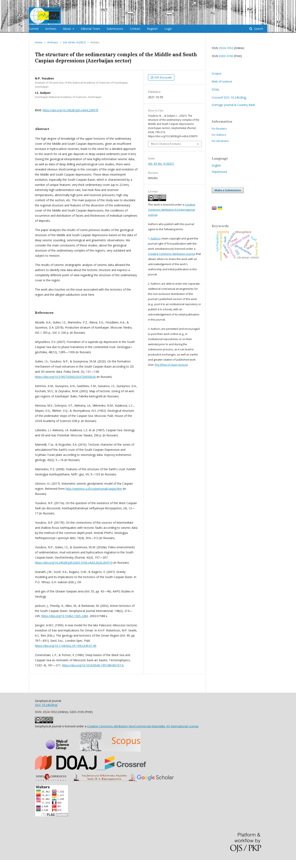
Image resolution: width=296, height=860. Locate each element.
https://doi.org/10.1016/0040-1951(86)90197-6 (93, 665)
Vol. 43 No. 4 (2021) (74, 42)
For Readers (219, 128)
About (67, 29)
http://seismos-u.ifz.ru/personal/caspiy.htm (94, 489)
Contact (135, 29)
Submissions (115, 29)
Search (258, 29)
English (216, 165)
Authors (155, 238)
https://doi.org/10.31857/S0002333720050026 (65, 377)
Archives (50, 29)
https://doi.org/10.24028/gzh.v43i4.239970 (70, 110)
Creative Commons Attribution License (171, 254)
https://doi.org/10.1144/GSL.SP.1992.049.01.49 (65, 646)
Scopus (216, 73)
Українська (219, 172)
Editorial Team (90, 29)
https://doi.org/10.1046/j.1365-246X (64, 616)
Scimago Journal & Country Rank (233, 105)
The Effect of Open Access (170, 365)
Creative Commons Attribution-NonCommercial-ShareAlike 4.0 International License (143, 726)
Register (152, 29)
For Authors (219, 135)
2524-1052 (226, 48)
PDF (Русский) (162, 77)
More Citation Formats (166, 144)
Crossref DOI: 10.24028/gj (229, 97)
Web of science (222, 81)
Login (168, 29)
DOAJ (215, 89)
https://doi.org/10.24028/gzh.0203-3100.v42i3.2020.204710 (74, 563)
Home (38, 42)
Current (34, 29)
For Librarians (220, 141)
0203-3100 (226, 56)
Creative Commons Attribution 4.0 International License (171, 210)
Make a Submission (228, 190)
